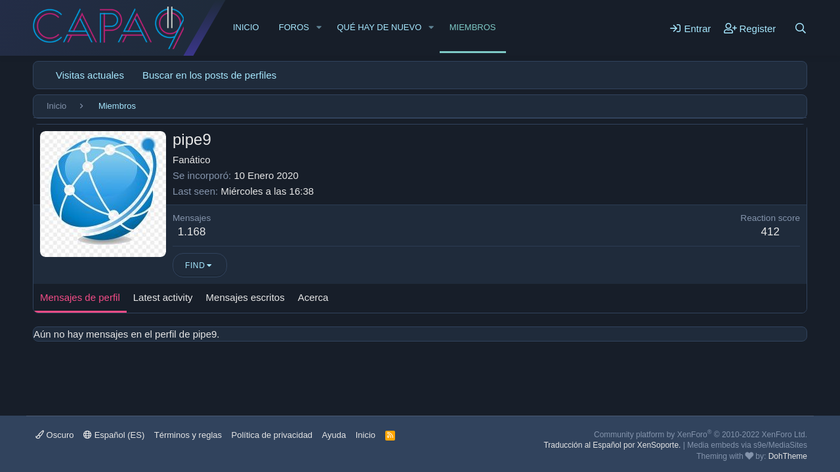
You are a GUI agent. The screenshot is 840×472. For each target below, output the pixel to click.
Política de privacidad (272, 435)
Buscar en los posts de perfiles (209, 75)
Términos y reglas (188, 435)
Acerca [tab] (313, 297)
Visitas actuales (90, 75)
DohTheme (787, 456)
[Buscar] (801, 28)
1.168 (192, 232)
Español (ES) (113, 435)
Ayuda (334, 435)
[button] (318, 27)
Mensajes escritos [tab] (245, 297)
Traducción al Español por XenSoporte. (612, 445)
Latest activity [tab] (163, 297)
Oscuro (54, 435)
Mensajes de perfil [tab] (80, 297)
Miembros (473, 27)
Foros (294, 27)
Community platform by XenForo (700, 434)
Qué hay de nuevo (379, 27)
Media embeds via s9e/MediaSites (747, 445)
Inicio (246, 27)
